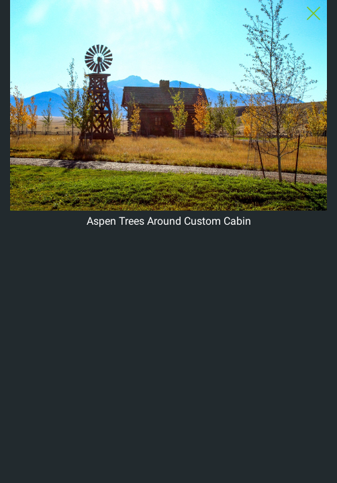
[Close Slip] (313, 13)
